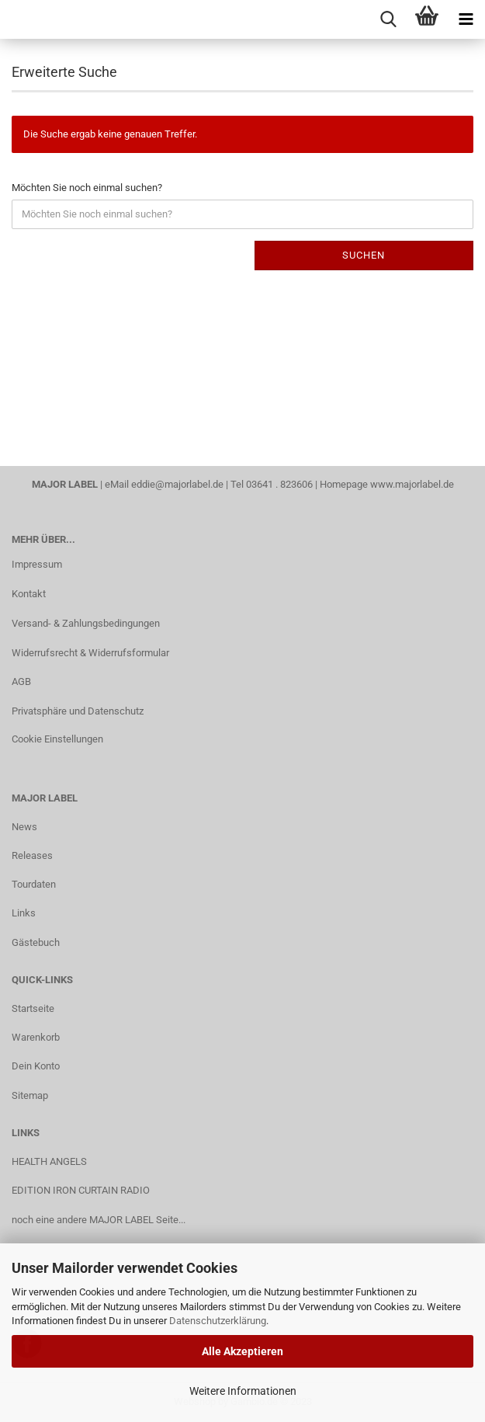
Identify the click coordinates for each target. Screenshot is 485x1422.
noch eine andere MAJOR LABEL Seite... (98, 1220)
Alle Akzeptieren (242, 1351)
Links (24, 913)
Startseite (33, 1008)
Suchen (363, 255)
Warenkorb (36, 1037)
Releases (32, 855)
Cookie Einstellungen (57, 739)
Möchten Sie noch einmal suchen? (87, 187)
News (24, 827)
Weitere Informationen (242, 1391)
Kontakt (29, 594)
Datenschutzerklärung (217, 1320)
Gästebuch (36, 942)
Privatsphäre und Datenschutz (78, 711)
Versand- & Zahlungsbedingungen (86, 623)
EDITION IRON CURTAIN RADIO (81, 1190)
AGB (21, 681)
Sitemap (30, 1095)
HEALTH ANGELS (49, 1161)
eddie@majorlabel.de (177, 484)
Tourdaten (34, 884)
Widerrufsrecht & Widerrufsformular (90, 653)
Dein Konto (36, 1066)
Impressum (37, 564)
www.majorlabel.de (412, 484)
